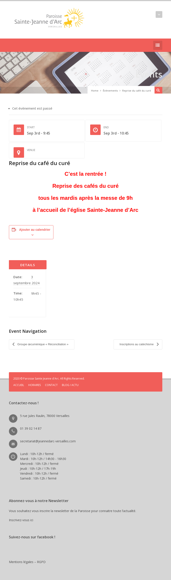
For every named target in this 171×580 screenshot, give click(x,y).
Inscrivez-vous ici (22, 519)
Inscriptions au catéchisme (137, 343)
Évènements (110, 90)
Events (148, 74)
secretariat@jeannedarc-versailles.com (48, 440)
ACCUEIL (18, 384)
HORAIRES (34, 384)
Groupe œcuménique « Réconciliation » (43, 343)
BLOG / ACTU (70, 384)
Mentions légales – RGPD (27, 561)
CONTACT (51, 384)
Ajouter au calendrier (34, 229)
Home (94, 90)
